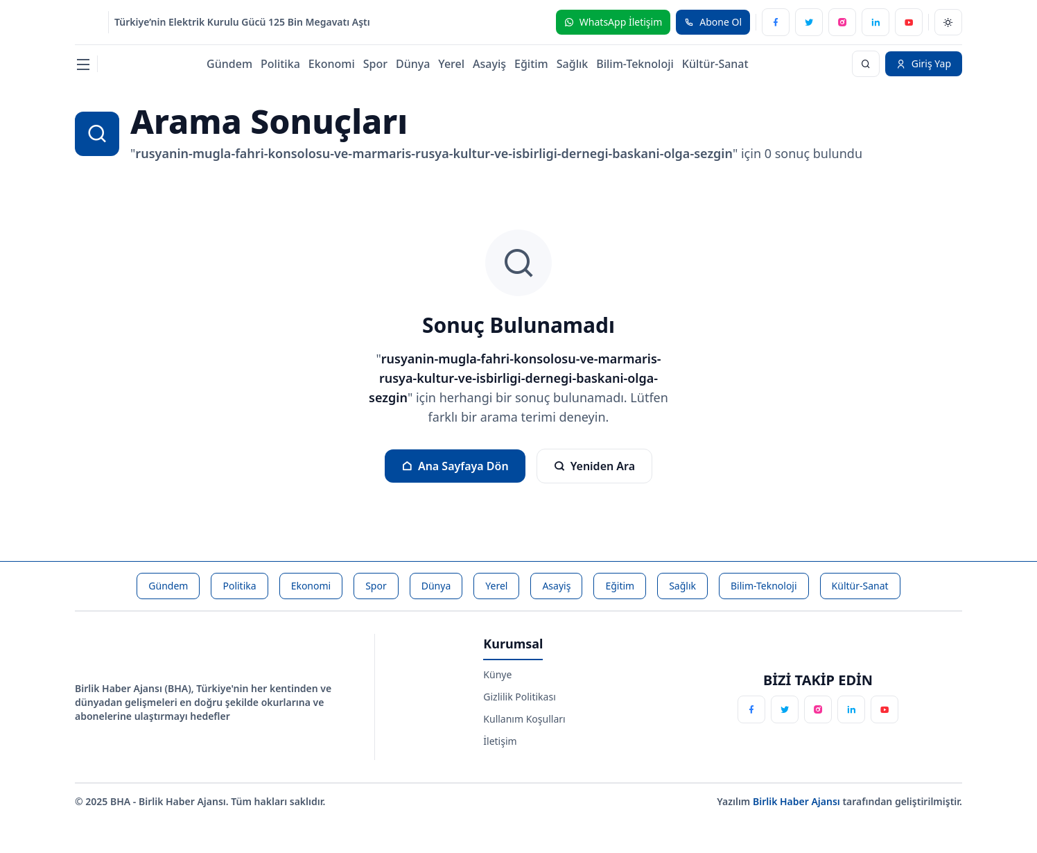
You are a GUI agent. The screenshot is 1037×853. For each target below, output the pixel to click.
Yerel (451, 63)
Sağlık (572, 63)
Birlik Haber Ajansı (798, 801)
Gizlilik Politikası (519, 696)
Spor (375, 63)
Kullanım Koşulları (524, 718)
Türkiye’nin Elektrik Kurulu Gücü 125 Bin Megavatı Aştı (242, 21)
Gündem (229, 63)
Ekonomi (331, 63)
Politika (280, 63)
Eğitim (531, 63)
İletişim (499, 741)
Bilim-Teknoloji (635, 63)
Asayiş (489, 63)
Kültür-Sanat (715, 63)
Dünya (413, 63)
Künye (497, 674)
